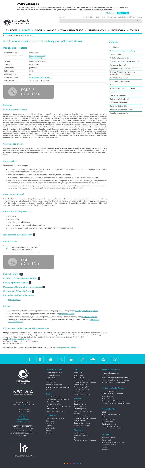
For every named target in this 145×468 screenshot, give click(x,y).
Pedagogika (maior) (37, 56)
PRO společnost (107, 422)
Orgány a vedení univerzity (55, 418)
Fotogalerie (50, 423)
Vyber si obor (78, 375)
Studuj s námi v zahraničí (120, 81)
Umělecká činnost (108, 396)
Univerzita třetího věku (118, 106)
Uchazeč (27, 30)
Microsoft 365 (98, 17)
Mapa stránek (87, 17)
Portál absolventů (80, 433)
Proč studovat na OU (81, 387)
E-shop (104, 417)
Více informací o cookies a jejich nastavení (97, 10)
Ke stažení (105, 447)
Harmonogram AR (80, 409)
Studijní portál (122, 17)
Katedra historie (14, 300)
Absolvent (52, 30)
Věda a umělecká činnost (73, 30)
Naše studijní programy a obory (23, 35)
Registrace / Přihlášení (81, 435)
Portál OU (77, 401)
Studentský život (79, 392)
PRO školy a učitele (108, 419)
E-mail (113, 17)
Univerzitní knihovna (53, 397)
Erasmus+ (105, 375)
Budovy (48, 430)
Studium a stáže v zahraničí (83, 411)
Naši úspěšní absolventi (119, 99)
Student (40, 30)
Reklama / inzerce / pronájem (112, 429)
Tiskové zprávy (107, 440)
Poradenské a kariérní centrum (122, 68)
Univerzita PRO (119, 30)
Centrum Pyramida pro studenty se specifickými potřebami (122, 73)
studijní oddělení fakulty (66, 347)
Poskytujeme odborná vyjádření (113, 442)
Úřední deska (50, 428)
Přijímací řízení (115, 54)
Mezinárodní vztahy (98, 30)
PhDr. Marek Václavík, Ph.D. (40, 77)
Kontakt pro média (108, 438)
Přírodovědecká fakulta (54, 385)
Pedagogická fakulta (53, 375)
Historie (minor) (35, 58)
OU (4, 35)
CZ (60, 17)
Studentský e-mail (80, 404)
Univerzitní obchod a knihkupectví (57, 399)
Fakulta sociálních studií (54, 373)
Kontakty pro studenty (82, 425)
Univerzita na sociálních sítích (121, 110)
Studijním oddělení (66, 314)
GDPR (104, 412)
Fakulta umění (51, 377)
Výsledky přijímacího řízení (120, 58)
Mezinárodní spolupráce (110, 373)
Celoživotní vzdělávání (118, 102)
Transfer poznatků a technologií (113, 401)
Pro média (134, 30)
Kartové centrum (51, 409)
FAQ (75, 438)
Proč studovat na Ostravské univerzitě (124, 61)
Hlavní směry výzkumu (110, 391)
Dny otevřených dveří (118, 65)
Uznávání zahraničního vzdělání (122, 88)
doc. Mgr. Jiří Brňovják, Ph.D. (86, 311)
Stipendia (113, 92)
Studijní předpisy (80, 421)
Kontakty (49, 433)
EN (63, 17)
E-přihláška (114, 47)
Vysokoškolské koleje (53, 404)
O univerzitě (13, 30)
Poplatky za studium (118, 95)
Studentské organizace (82, 423)
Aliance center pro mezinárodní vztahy (115, 378)
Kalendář (49, 426)
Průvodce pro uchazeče (119, 78)
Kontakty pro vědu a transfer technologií (116, 403)
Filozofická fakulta (52, 380)
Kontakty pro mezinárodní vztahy (114, 382)
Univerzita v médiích (109, 445)
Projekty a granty (108, 398)
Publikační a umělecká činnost (112, 394)
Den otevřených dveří (81, 389)
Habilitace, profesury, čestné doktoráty (115, 380)
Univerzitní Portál (135, 17)
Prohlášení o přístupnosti (111, 414)
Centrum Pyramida (89, 317)
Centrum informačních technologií (58, 406)
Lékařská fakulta (52, 382)
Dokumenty (50, 421)
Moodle (107, 17)
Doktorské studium (117, 85)
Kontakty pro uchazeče (119, 113)
